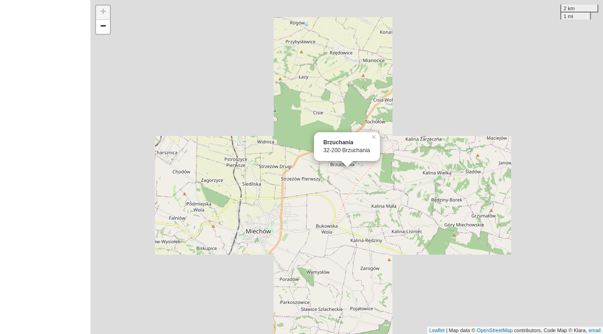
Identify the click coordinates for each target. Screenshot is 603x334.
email (595, 330)
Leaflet (437, 330)
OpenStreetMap (495, 330)
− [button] (103, 27)
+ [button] (103, 12)
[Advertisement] (45, 167)
